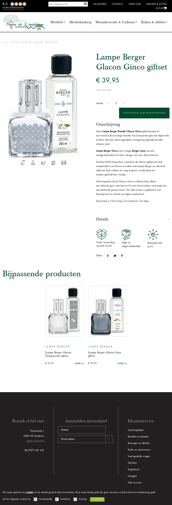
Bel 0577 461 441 (34, 450)
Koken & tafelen (153, 22)
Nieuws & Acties (156, 4)
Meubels (56, 22)
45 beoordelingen (13, 8)
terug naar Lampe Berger (34, 42)
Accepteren (97, 499)
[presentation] (83, 453)
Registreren (134, 469)
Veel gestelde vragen (139, 456)
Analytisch (65, 499)
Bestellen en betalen (138, 436)
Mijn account (134, 482)
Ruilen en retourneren (139, 449)
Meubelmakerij (80, 22)
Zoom (76, 151)
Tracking (83, 499)
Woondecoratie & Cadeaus (115, 22)
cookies (29, 492)
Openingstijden (136, 430)
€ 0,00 (161, 8)
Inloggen (132, 476)
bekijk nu (79, 363)
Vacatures (99, 4)
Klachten (132, 463)
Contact (117, 4)
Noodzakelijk (45, 499)
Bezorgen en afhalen (139, 443)
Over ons (134, 4)
